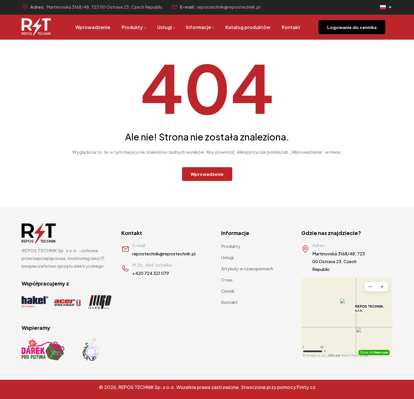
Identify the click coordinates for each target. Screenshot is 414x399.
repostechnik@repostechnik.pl (228, 6)
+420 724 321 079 (150, 273)
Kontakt (291, 27)
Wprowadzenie (92, 27)
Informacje (200, 27)
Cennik (228, 291)
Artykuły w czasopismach (247, 268)
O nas (227, 279)
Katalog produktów (247, 27)
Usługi (166, 27)
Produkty (133, 27)
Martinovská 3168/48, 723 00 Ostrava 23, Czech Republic (104, 6)
